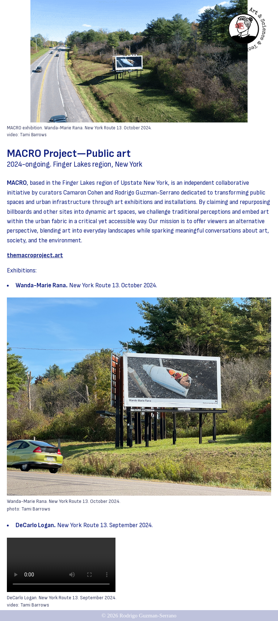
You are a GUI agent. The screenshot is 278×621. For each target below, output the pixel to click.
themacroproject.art (35, 255)
